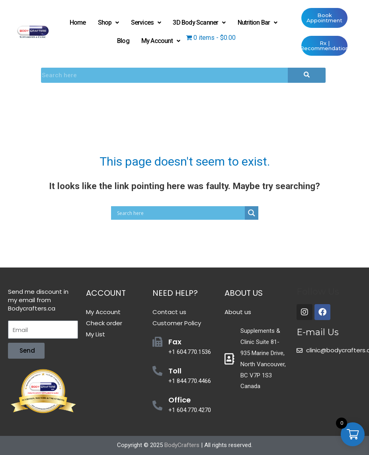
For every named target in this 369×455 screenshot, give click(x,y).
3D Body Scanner (199, 22)
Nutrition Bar (257, 22)
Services (146, 22)
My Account (160, 41)
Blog (123, 41)
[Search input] (180, 213)
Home (78, 22)
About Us (244, 293)
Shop (108, 22)
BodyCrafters (181, 445)
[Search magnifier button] (251, 213)
